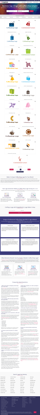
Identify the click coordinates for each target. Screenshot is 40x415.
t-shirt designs (14, 345)
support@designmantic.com (32, 304)
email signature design (26, 323)
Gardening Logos (12, 392)
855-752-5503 (32, 0)
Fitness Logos (12, 387)
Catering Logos (3, 385)
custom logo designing (22, 199)
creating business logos (30, 291)
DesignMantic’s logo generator (5, 317)
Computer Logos (3, 392)
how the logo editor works (31, 303)
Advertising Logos (3, 376)
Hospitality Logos (22, 378)
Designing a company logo (4, 259)
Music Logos (31, 376)
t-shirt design (36, 323)
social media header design (34, 358)
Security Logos (32, 385)
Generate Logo (20, 212)
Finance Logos (12, 385)
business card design (16, 355)
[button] (39, 17)
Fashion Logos (12, 383)
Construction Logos (13, 376)
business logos (10, 346)
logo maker (4, 287)
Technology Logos (32, 392)
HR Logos (21, 380)
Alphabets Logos (3, 380)
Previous (11, 169)
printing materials (15, 339)
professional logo (32, 331)
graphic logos (27, 316)
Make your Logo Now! (20, 171)
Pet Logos (31, 378)
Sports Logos (32, 390)
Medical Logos (22, 392)
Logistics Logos (22, 387)
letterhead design (7, 345)
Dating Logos (12, 378)
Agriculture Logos (3, 378)
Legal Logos (21, 385)
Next (29, 169)
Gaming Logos (12, 390)
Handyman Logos (22, 376)
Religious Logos (32, 383)
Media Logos (22, 390)
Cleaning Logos (3, 387)
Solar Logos (31, 387)
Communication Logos (4, 390)
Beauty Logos (2, 383)
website (35, 322)
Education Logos (12, 380)
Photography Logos (32, 380)
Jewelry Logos (22, 383)
